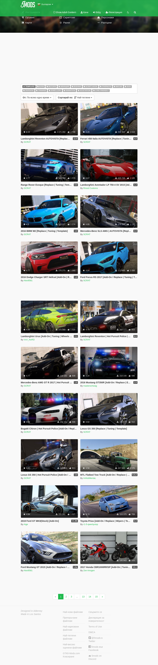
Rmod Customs (90, 188)
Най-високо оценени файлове (72, 646)
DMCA (92, 632)
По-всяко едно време (37, 97)
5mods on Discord (95, 657)
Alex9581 (28, 280)
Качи (84, 12)
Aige (26, 524)
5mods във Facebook (96, 648)
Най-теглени (75, 97)
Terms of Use (95, 626)
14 (90, 596)
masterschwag (90, 386)
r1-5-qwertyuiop (90, 524)
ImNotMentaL (89, 478)
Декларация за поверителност (96, 619)
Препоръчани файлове (70, 619)
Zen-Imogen (89, 570)
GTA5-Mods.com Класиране (71, 655)
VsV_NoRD (29, 339)
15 (96, 596)
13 (83, 596)
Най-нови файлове (73, 612)
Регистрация (114, 12)
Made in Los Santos (31, 614)
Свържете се (95, 612)
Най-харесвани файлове (71, 628)
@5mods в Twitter (95, 639)
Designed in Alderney (31, 611)
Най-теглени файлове (69, 637)
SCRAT (27, 142)
